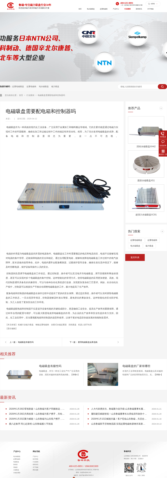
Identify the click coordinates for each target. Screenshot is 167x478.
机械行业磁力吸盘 (26, 325)
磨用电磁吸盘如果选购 (87, 342)
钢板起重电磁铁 (42, 325)
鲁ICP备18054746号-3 (86, 475)
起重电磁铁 (104, 9)
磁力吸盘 (55, 86)
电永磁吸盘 (91, 9)
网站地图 (35, 470)
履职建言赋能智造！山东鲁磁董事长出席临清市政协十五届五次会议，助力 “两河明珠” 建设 (119, 414)
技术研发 (35, 459)
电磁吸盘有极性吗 (26, 342)
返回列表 (135, 257)
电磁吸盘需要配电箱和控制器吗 (51, 95)
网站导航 (36, 451)
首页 (80, 9)
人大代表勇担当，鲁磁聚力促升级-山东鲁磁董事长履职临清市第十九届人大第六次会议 (119, 409)
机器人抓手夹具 (85, 325)
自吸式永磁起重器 (59, 325)
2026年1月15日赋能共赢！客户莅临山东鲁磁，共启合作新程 (119, 419)
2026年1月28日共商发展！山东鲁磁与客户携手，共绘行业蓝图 (37, 414)
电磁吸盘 (16, 462)
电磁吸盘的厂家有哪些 (136, 366)
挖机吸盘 (73, 325)
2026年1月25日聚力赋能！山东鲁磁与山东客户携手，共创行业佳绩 (37, 419)
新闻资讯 (139, 9)
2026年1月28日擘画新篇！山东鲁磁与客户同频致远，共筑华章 (37, 409)
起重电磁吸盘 (18, 86)
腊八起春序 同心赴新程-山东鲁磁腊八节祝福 (31, 424)
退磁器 (15, 467)
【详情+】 (75, 374)
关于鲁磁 (150, 9)
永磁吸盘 (16, 470)
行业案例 (127, 9)
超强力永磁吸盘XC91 (146, 214)
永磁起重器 (16, 472)
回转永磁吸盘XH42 (146, 146)
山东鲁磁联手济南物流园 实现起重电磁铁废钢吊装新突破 (119, 424)
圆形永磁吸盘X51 (146, 180)
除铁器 (15, 464)
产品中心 (116, 9)
